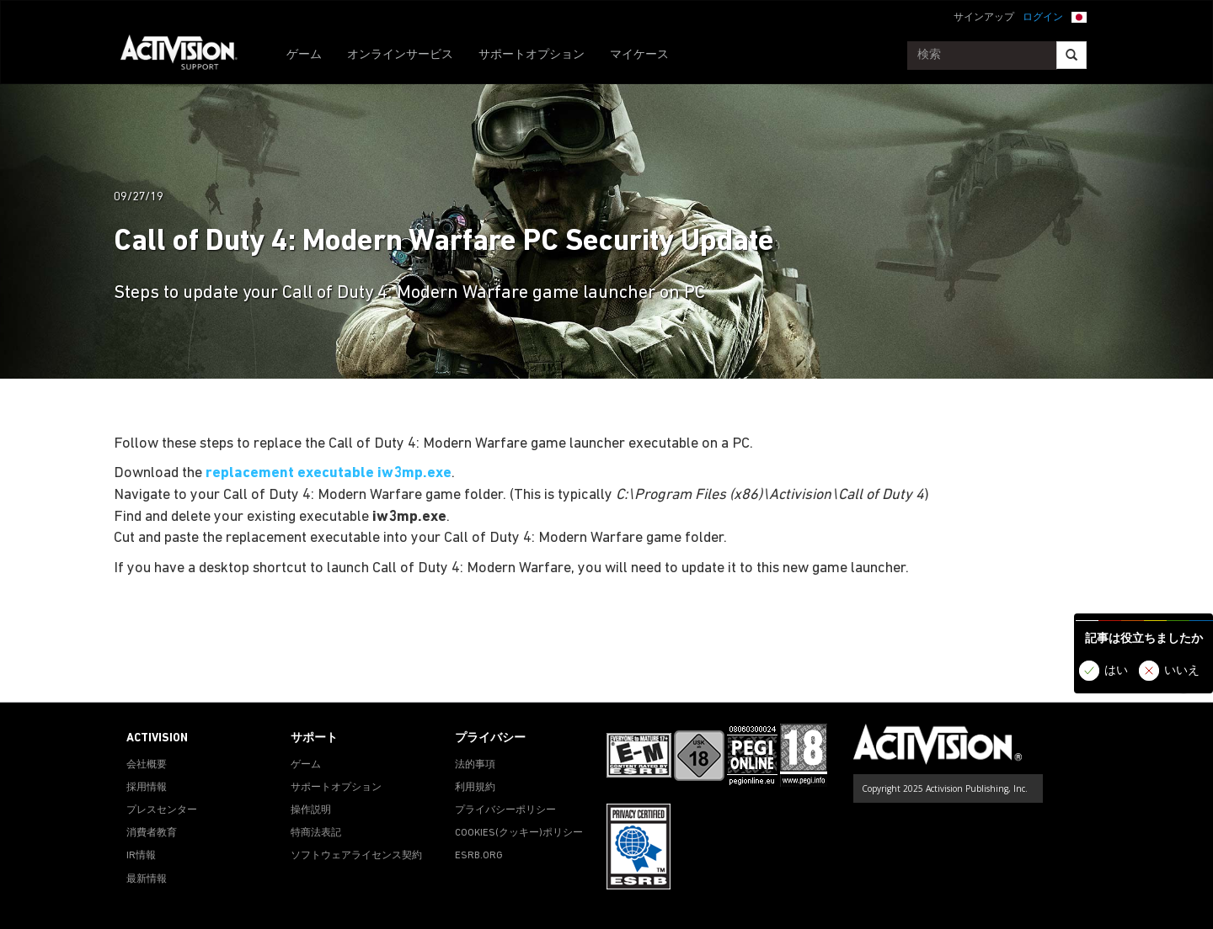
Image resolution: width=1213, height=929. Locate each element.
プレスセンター (161, 810)
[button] (1079, 16)
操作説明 (311, 810)
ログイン (1043, 18)
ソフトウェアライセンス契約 (356, 856)
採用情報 (146, 788)
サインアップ (984, 18)
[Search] (1071, 55)
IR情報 (141, 856)
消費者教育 (151, 833)
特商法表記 (316, 833)
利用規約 (475, 788)
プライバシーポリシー (505, 810)
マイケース (639, 55)
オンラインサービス (400, 55)
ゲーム (304, 55)
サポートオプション (531, 55)
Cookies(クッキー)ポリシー (519, 833)
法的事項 (475, 765)
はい (1116, 671)
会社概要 (146, 765)
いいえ (1182, 671)
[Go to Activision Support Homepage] (187, 56)
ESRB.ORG (479, 856)
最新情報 (146, 879)
